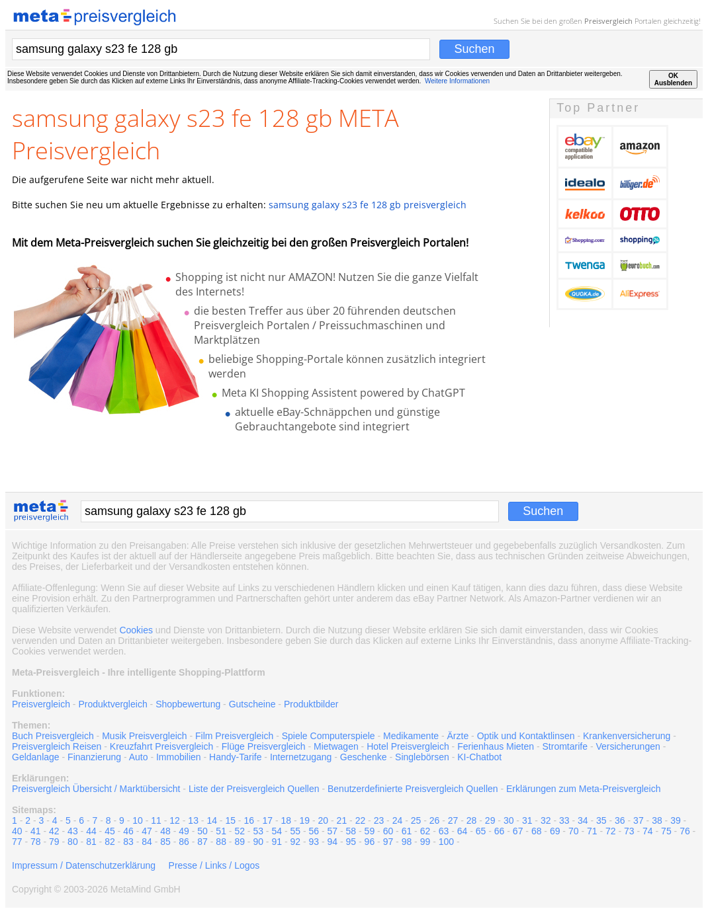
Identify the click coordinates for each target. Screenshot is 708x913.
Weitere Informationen (457, 81)
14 (211, 820)
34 (583, 820)
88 (221, 841)
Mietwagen (336, 746)
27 (453, 820)
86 (184, 841)
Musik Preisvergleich (144, 736)
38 (657, 820)
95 (351, 841)
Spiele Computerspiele (328, 736)
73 (629, 831)
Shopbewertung (187, 704)
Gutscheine (252, 704)
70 (573, 831)
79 (54, 841)
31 (527, 820)
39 (675, 820)
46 (128, 831)
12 (174, 820)
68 (536, 831)
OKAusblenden (673, 79)
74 (647, 831)
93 (314, 841)
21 (342, 820)
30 (509, 820)
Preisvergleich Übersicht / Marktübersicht (96, 788)
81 (91, 841)
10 (137, 820)
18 (286, 820)
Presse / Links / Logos (214, 865)
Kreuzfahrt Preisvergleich (161, 746)
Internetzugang (301, 757)
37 (638, 820)
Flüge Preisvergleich (264, 746)
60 (388, 831)
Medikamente (411, 736)
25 (416, 820)
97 (388, 841)
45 (110, 831)
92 (295, 841)
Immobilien (178, 757)
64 (462, 831)
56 (314, 831)
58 (351, 831)
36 (620, 820)
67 (518, 831)
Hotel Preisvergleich (408, 746)
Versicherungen (628, 746)
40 (17, 831)
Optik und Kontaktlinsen (526, 736)
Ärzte (458, 736)
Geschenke (363, 757)
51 (221, 831)
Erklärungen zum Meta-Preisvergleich (583, 788)
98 (407, 841)
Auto (138, 757)
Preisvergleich (608, 21)
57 (333, 831)
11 (156, 820)
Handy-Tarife (235, 757)
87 (202, 841)
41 (35, 831)
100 (446, 841)
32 (546, 820)
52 (239, 831)
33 (564, 820)
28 (471, 820)
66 (499, 831)
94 (333, 841)
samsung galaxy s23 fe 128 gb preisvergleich (367, 204)
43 (72, 831)
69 (555, 831)
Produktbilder (311, 704)
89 (239, 841)
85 (165, 841)
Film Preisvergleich (234, 736)
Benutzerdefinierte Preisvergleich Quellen (413, 788)
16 (248, 820)
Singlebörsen (422, 757)
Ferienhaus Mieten (495, 746)
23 (379, 820)
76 (685, 831)
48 (165, 831)
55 (295, 831)
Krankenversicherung (626, 736)
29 (490, 820)
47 (147, 831)
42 (54, 831)
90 (258, 841)
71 (592, 831)
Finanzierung (94, 757)
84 (147, 841)
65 (481, 831)
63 (444, 831)
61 (407, 831)
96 (370, 841)
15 (230, 820)
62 (425, 831)
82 (110, 841)
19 (305, 820)
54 (276, 831)
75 (666, 831)
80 (72, 841)
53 (258, 831)
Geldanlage (36, 757)
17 (267, 820)
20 (323, 820)
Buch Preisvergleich (53, 736)
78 (35, 841)
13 (193, 820)
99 (425, 841)
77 (17, 841)
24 (397, 820)
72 (610, 831)
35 (601, 820)
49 (184, 831)
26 (434, 820)
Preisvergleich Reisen (56, 746)
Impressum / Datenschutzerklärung (83, 865)
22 (360, 820)
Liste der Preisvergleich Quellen (254, 788)
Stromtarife (565, 746)
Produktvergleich (112, 704)
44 (91, 831)
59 (370, 831)
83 (128, 841)
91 (276, 841)
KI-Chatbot (479, 757)
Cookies (136, 630)
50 (202, 831)
